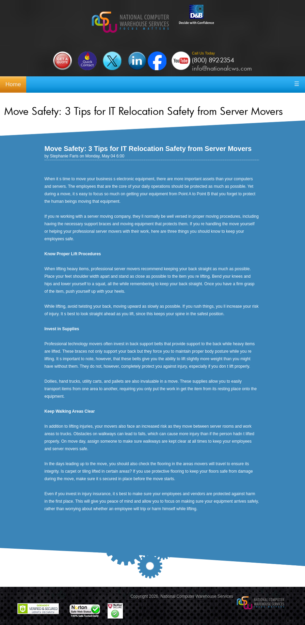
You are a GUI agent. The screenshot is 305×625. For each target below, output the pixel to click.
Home (13, 84)
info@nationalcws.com (222, 68)
